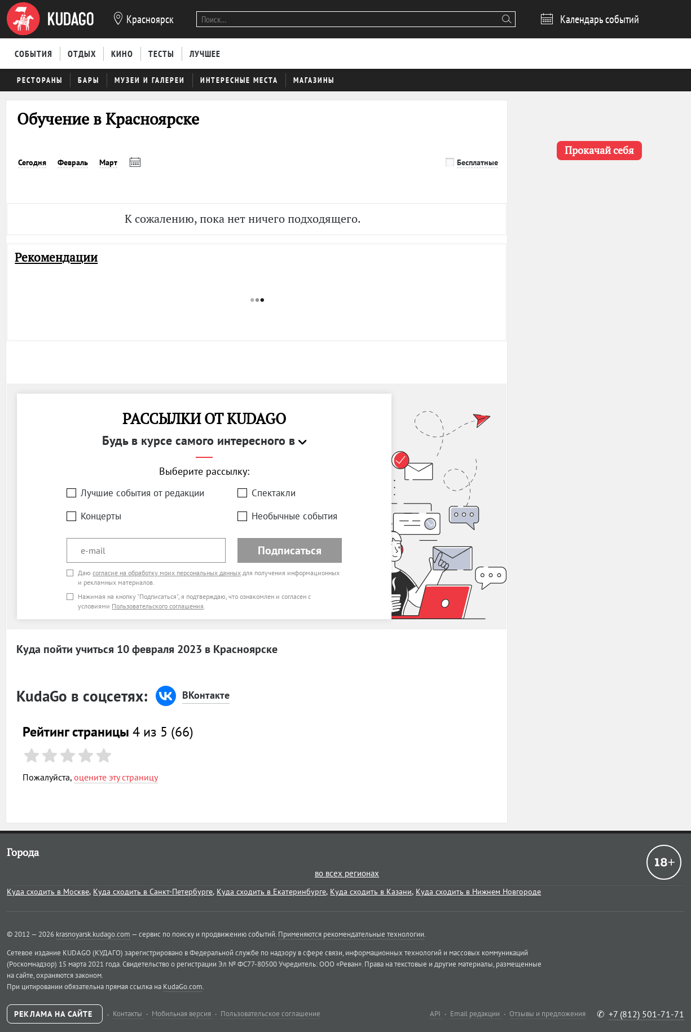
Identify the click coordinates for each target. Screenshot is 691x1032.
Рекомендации (56, 257)
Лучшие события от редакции (142, 493)
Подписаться (290, 550)
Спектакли (274, 493)
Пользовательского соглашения (158, 606)
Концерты (101, 516)
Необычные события (294, 516)
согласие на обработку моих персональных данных (167, 572)
